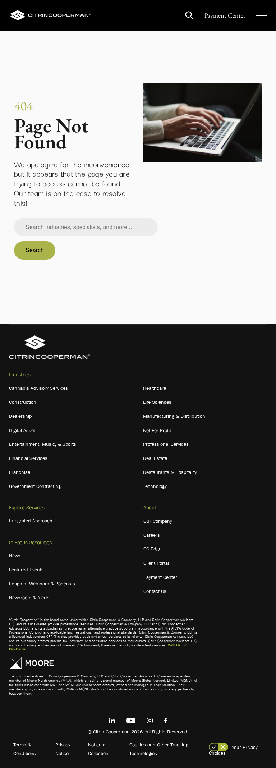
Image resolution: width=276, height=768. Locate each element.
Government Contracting (35, 486)
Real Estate (155, 458)
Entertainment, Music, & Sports (42, 444)
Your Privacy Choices (233, 750)
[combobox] (86, 227)
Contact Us (154, 591)
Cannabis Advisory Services (38, 388)
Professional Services (166, 444)
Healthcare (154, 388)
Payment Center (224, 15)
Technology (155, 486)
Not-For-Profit (157, 430)
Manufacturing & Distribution (174, 416)
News (14, 555)
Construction (22, 402)
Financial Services (28, 458)
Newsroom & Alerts (29, 597)
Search (35, 250)
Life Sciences (157, 402)
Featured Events (26, 569)
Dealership (20, 416)
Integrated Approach (30, 521)
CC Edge (152, 549)
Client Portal (156, 563)
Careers (151, 535)
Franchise (19, 472)
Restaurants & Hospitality (170, 472)
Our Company (157, 521)
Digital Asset (22, 430)
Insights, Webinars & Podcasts (42, 583)
